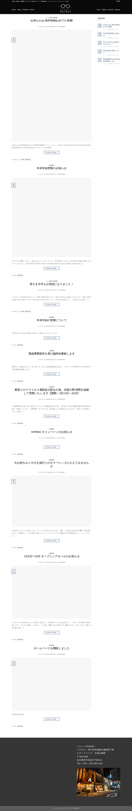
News (19, 9)
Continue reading (51, 153)
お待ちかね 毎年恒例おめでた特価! (51, 20)
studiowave (61, 26)
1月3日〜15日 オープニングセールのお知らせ (52, 556)
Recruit (110, 9)
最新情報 (55, 17)
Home (14, 9)
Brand (32, 9)
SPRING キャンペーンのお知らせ (51, 432)
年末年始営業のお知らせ (52, 168)
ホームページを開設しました (52, 648)
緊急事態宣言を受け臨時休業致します (52, 353)
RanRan (25, 9)
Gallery (104, 9)
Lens (98, 9)
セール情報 (49, 17)
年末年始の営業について (52, 320)
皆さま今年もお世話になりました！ (52, 284)
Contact (117, 9)
